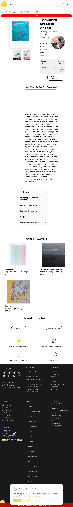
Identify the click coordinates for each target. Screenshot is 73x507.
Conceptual (31, 421)
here (35, 505)
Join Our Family (7, 405)
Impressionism (32, 426)
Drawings (30, 461)
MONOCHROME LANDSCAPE (51, 269)
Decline (37, 500)
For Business (55, 423)
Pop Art (30, 436)
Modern (30, 431)
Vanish (4, 413)
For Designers (56, 426)
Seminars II (6, 415)
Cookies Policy (56, 416)
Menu (12, 4)
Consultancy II (7, 418)
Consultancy (6, 410)
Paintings (30, 406)
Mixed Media (32, 471)
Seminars (5, 408)
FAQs (53, 421)
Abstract (30, 416)
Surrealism (31, 446)
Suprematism (32, 456)
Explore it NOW (44, 505)
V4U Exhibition (7, 420)
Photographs (32, 466)
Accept (17, 500)
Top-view (8, 306)
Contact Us (55, 408)
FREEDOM (9, 269)
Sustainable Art (32, 476)
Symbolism (31, 451)
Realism (30, 441)
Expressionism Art (33, 411)
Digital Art (31, 481)
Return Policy (56, 418)
